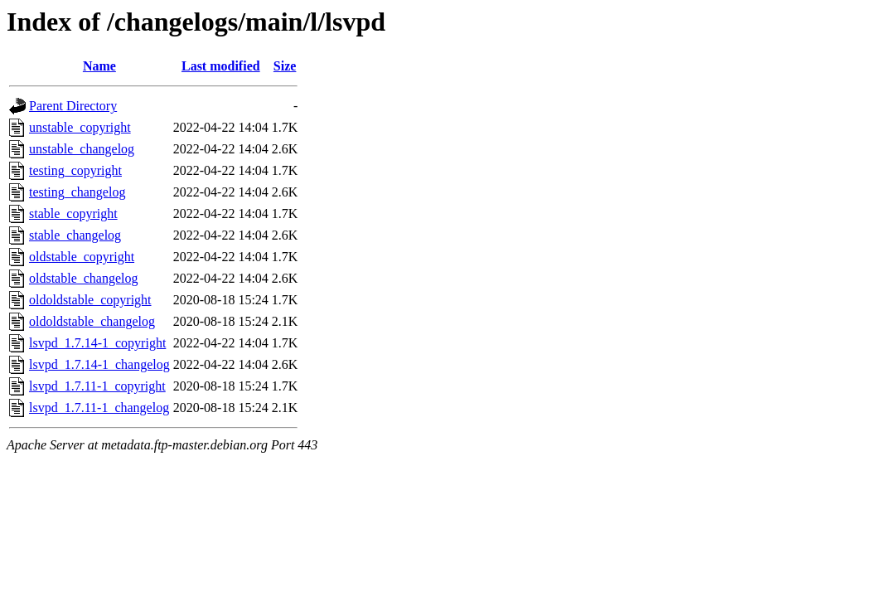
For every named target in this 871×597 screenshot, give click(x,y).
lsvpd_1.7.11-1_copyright (97, 386)
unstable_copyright (80, 127)
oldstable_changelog (83, 278)
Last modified (220, 66)
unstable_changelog (81, 149)
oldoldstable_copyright (90, 300)
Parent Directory (73, 106)
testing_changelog (77, 192)
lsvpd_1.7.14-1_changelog (99, 364)
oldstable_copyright (81, 257)
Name (99, 66)
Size (285, 66)
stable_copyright (73, 213)
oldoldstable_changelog (92, 321)
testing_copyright (75, 170)
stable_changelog (75, 235)
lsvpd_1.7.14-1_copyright (97, 343)
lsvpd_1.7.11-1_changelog (99, 407)
